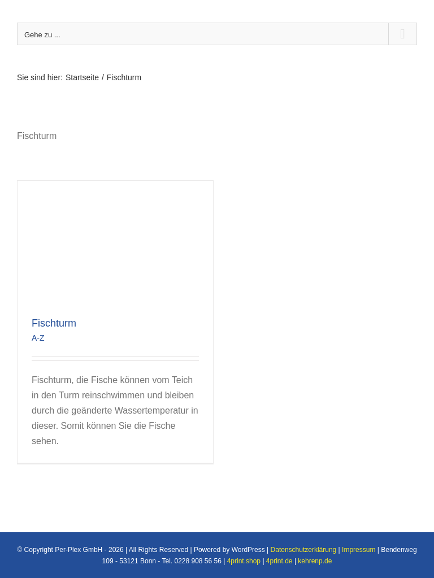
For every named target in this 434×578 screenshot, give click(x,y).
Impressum (358, 550)
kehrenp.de (315, 561)
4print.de (279, 561)
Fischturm (54, 323)
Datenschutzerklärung (304, 550)
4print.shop (244, 561)
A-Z (38, 337)
